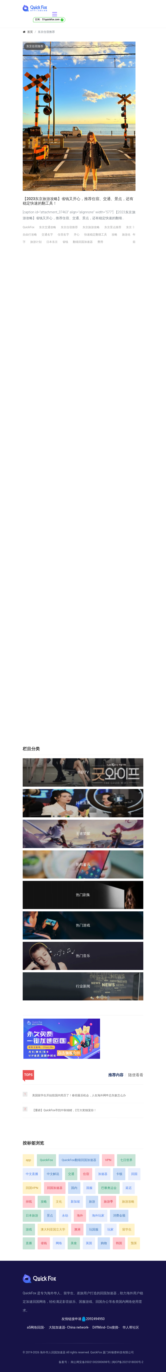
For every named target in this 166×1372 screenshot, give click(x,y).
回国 (134, 1174)
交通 (71, 1174)
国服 (89, 1188)
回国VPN (32, 1188)
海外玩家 (98, 1215)
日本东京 (52, 242)
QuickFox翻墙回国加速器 (79, 1160)
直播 (29, 1243)
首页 (30, 32)
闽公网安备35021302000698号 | (91, 1362)
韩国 (119, 1243)
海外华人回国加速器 (53, 1352)
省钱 (65, 242)
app (28, 1160)
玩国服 (93, 1229)
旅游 (92, 1201)
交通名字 (47, 234)
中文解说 (53, 1174)
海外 (80, 1215)
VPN (108, 1160)
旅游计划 (36, 242)
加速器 (102, 1174)
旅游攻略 (128, 1201)
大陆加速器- (57, 1327)
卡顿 (119, 1174)
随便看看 (135, 1075)
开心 (76, 234)
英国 (89, 1243)
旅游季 (108, 1201)
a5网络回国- (36, 1327)
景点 (50, 1215)
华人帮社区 (130, 1327)
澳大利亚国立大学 (53, 1229)
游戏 (29, 1229)
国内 (74, 1188)
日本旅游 (32, 1215)
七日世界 (126, 1160)
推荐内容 (115, 1075)
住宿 (86, 1174)
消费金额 (119, 1215)
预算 (134, 1243)
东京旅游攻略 (91, 227)
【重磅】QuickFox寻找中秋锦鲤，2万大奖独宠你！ (64, 1110)
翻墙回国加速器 (83, 242)
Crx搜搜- (113, 1327)
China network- (78, 1327)
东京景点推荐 (112, 227)
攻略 (114, 234)
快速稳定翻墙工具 (95, 234)
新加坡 (75, 1201)
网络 (59, 1243)
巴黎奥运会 (109, 1188)
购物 (104, 1243)
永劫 (65, 1215)
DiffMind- (99, 1327)
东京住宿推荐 (69, 227)
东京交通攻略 (47, 227)
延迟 (129, 1188)
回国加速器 (54, 1188)
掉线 (29, 1201)
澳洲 (77, 1229)
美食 (74, 1243)
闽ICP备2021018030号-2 (127, 1362)
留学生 (126, 1229)
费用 (100, 242)
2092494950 (95, 1319)
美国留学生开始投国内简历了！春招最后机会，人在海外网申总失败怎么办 (79, 1095)
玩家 (110, 1229)
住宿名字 (63, 234)
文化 (59, 1201)
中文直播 (32, 1174)
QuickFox (28, 227)
